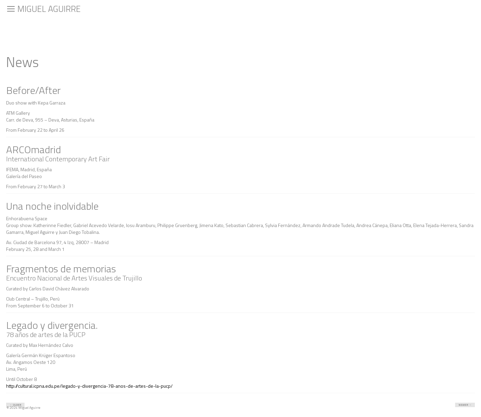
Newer (467, 405)
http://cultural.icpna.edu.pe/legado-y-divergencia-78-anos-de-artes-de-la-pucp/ (89, 385)
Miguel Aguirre (49, 8)
